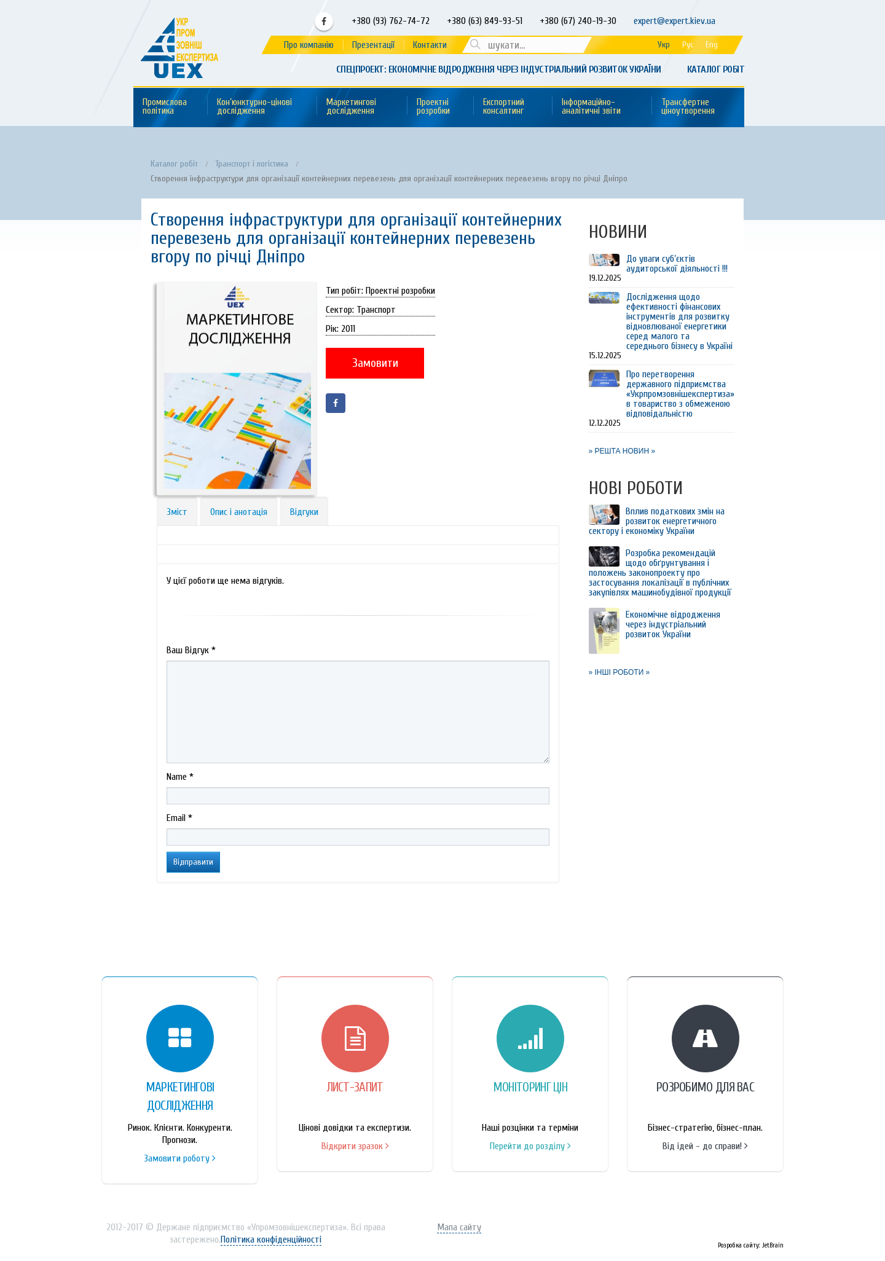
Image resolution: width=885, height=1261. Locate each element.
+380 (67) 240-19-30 (578, 20)
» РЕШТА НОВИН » (622, 451)
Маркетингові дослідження (351, 106)
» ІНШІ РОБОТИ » (619, 672)
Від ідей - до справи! (705, 1146)
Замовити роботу (180, 1158)
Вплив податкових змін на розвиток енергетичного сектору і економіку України (657, 521)
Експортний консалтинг (503, 106)
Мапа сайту (459, 1227)
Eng (712, 44)
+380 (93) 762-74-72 (389, 20)
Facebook (324, 21)
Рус (687, 44)
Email (179, 817)
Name (180, 776)
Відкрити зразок (355, 1146)
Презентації (373, 45)
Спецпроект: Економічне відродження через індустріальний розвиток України (498, 69)
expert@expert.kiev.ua (674, 20)
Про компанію (309, 45)
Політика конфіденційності (271, 1239)
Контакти (430, 45)
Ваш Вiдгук (191, 650)
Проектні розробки (433, 106)
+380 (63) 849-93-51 (483, 20)
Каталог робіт (716, 69)
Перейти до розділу (530, 1146)
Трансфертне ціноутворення (688, 106)
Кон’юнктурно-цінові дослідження (254, 106)
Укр (664, 44)
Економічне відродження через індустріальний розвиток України (673, 624)
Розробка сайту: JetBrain (751, 1245)
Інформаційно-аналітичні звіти (591, 106)
